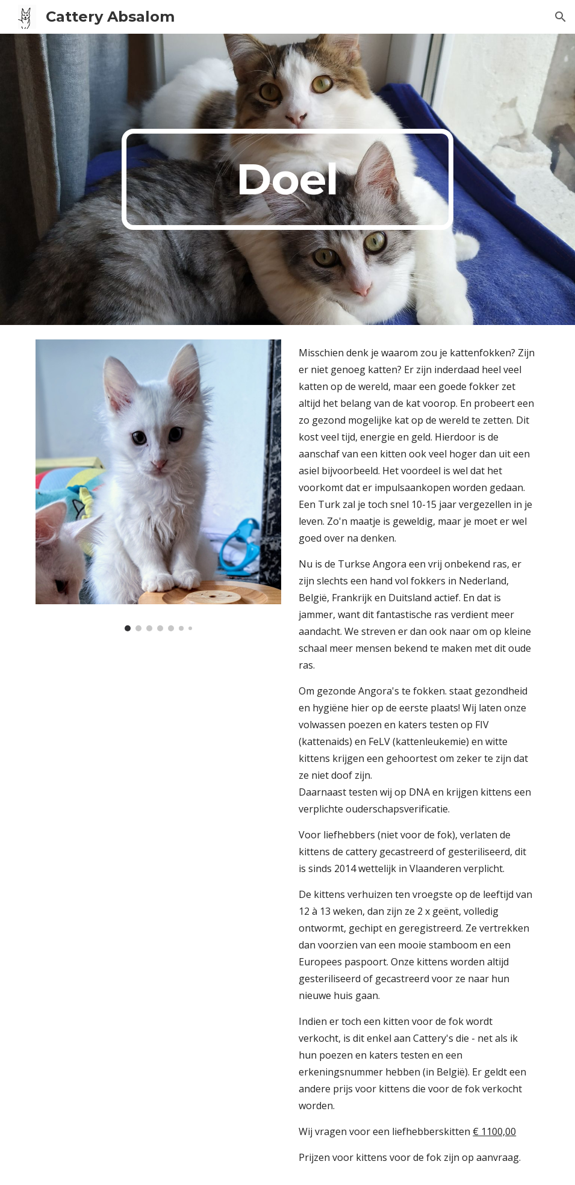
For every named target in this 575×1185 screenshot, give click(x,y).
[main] (287, 179)
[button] (560, 16)
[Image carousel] (158, 485)
